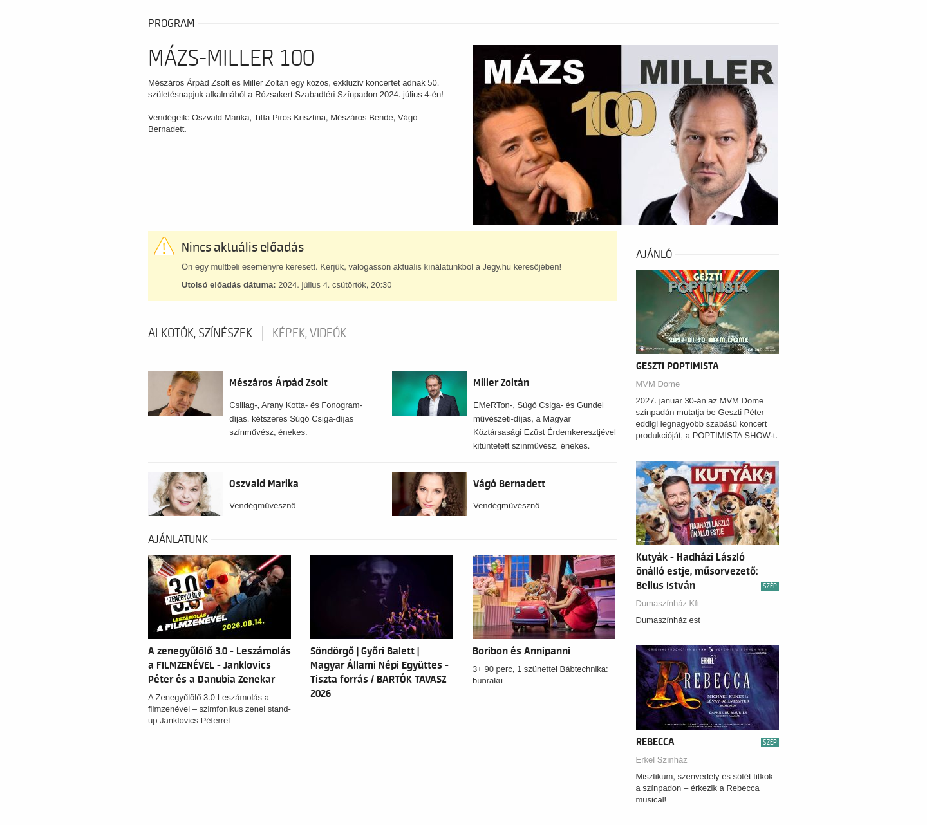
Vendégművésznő (262, 505)
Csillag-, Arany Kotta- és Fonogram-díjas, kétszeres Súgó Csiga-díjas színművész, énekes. (295, 418)
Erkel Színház (662, 760)
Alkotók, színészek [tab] (200, 333)
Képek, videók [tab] (309, 333)
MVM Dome (658, 384)
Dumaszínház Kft (668, 603)
